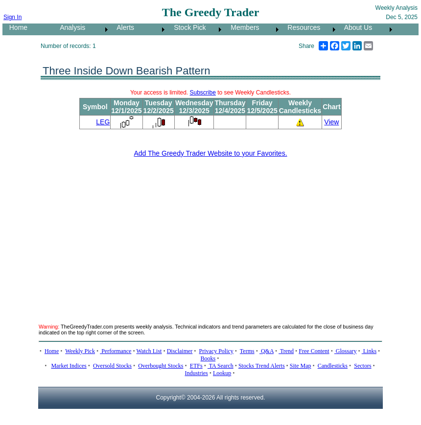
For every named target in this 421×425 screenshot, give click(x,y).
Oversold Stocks (112, 365)
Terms (247, 351)
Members (242, 27)
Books (208, 358)
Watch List (149, 351)
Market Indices (68, 365)
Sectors (362, 365)
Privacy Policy (216, 351)
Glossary (345, 351)
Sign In (12, 17)
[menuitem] (27, 29)
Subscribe (203, 92)
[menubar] (198, 29)
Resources (301, 27)
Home (15, 27)
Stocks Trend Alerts (261, 365)
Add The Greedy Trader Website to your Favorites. (210, 153)
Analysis (69, 27)
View (331, 122)
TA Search (221, 365)
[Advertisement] (149, 234)
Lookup (222, 373)
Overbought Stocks (160, 365)
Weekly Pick (80, 351)
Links (369, 351)
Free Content (314, 351)
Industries (196, 373)
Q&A (266, 351)
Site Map (300, 365)
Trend (286, 351)
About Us (355, 27)
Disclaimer (180, 351)
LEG (103, 122)
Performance (115, 351)
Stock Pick (187, 27)
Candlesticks (333, 365)
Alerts (122, 27)
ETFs (196, 365)
